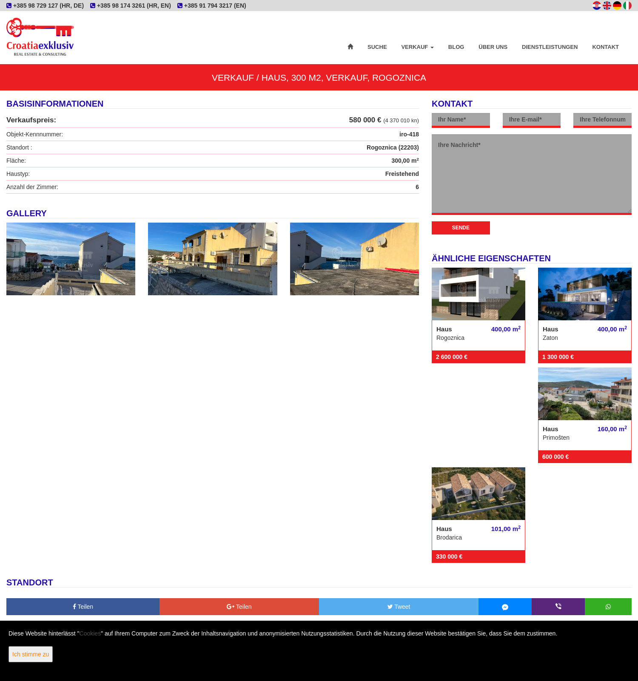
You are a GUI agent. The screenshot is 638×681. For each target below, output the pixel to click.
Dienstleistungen (550, 47)
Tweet (398, 606)
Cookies (90, 633)
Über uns (492, 47)
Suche (377, 47)
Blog (456, 47)
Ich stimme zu (30, 654)
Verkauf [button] (417, 47)
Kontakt (605, 47)
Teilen (83, 606)
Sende (461, 228)
